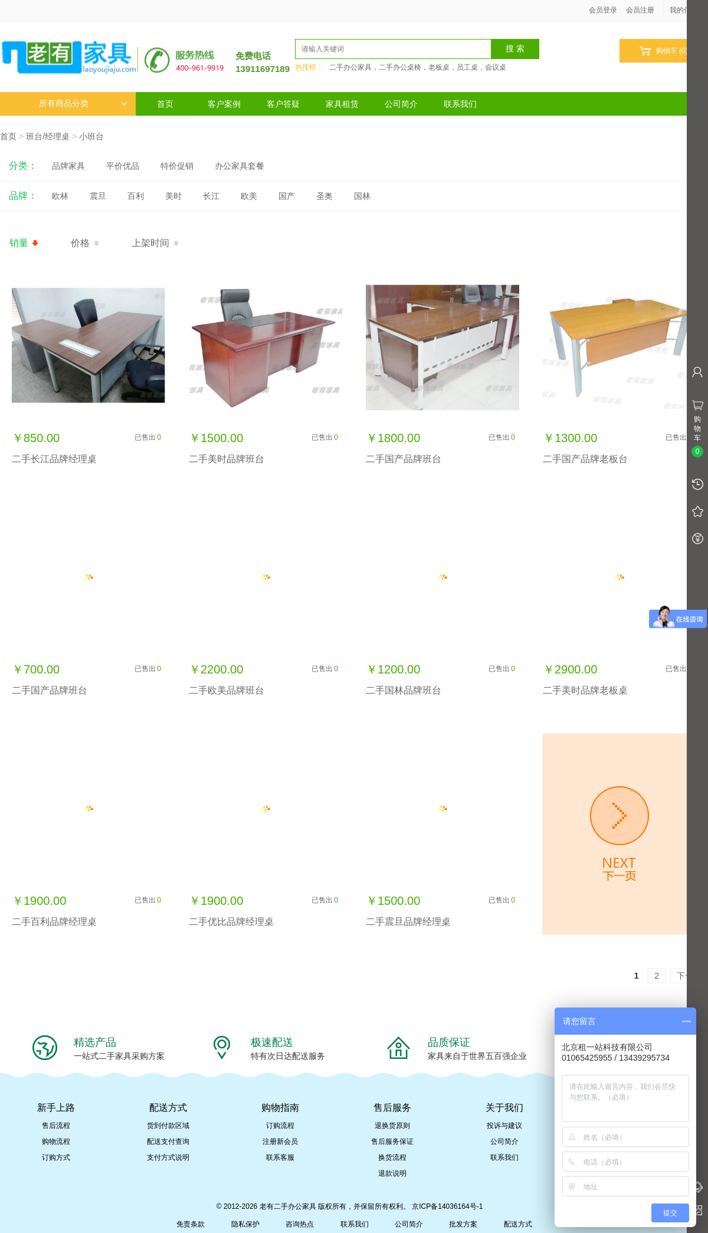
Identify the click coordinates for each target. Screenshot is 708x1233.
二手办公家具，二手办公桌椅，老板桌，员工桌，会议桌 (417, 67)
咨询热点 (300, 1224)
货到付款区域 (168, 1125)
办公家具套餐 (239, 166)
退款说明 (392, 1173)
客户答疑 (283, 104)
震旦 (98, 196)
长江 (211, 196)
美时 (173, 196)
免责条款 (190, 1224)
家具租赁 (342, 104)
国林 (362, 196)
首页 (165, 104)
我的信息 (688, 10)
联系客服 (280, 1157)
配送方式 (518, 1224)
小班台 (91, 136)
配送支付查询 (168, 1141)
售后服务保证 (392, 1141)
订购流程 (280, 1125)
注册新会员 (280, 1141)
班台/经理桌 (48, 136)
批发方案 (463, 1224)
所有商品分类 (83, 103)
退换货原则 (392, 1125)
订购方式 (56, 1157)
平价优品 (122, 166)
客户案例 (224, 104)
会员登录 (603, 10)
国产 (286, 196)
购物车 (663, 51)
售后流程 (56, 1125)
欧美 (249, 196)
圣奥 (324, 196)
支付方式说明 (168, 1157)
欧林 (60, 196)
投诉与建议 (504, 1125)
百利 (135, 196)
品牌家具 (68, 166)
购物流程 (56, 1141)
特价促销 (177, 166)
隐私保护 (245, 1224)
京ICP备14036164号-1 (447, 1206)
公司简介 (401, 104)
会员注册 (640, 10)
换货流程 (392, 1157)
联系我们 (460, 104)
